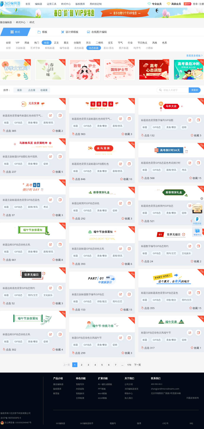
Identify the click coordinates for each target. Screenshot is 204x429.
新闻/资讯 (48, 122)
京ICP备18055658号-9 (11, 417)
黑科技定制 (96, 3)
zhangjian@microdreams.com (165, 388)
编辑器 (38, 3)
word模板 (102, 393)
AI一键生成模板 (105, 384)
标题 (6, 122)
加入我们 (129, 398)
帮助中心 (129, 393)
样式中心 (66, 3)
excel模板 (102, 398)
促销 (46, 163)
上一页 (66, 364)
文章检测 (80, 398)
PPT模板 (102, 388)
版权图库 (80, 3)
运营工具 (51, 3)
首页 (28, 3)
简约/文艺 (33, 295)
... (122, 364)
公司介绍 (129, 384)
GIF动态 (18, 122)
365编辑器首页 (131, 388)
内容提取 (80, 388)
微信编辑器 (6, 22)
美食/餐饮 (33, 122)
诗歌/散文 (102, 301)
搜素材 (194, 89)
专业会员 (157, 3)
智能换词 (80, 393)
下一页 (137, 364)
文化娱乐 (48, 295)
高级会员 (176, 3)
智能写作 (80, 384)
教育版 (56, 393)
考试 (46, 206)
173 (129, 364)
